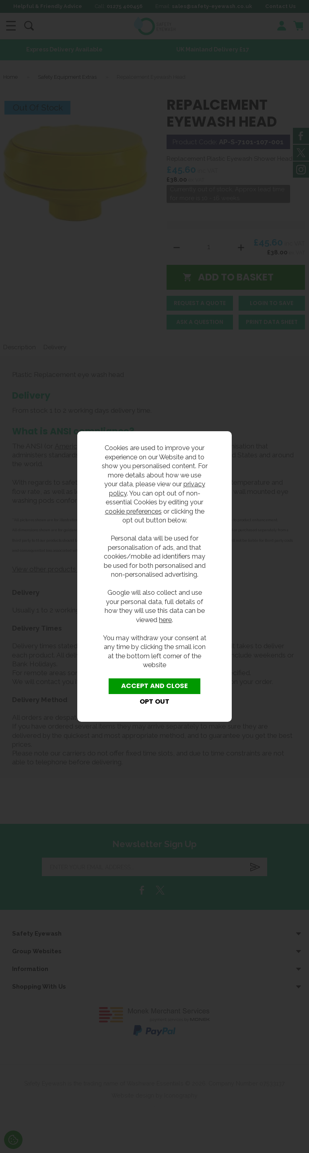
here (165, 620)
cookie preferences (133, 511)
